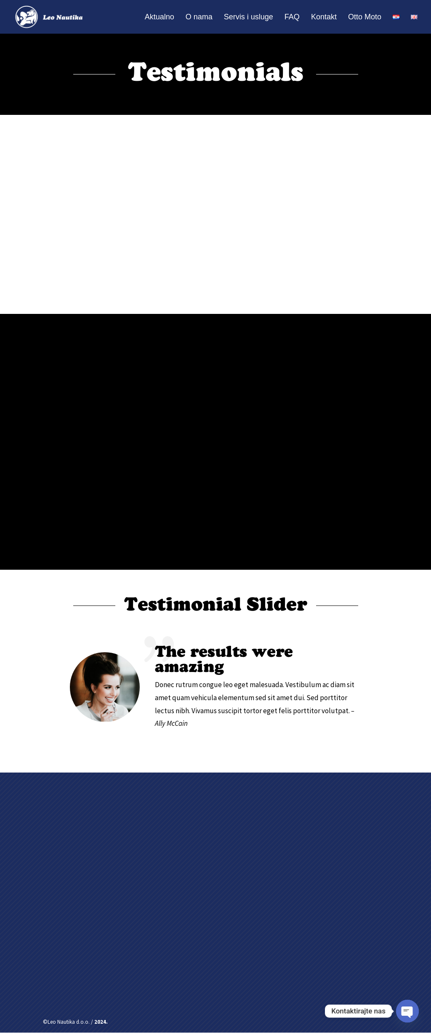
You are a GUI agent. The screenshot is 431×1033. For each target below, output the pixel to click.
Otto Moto (364, 17)
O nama (199, 17)
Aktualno (159, 17)
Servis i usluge (248, 17)
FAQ (292, 17)
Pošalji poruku (332, 962)
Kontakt (324, 17)
